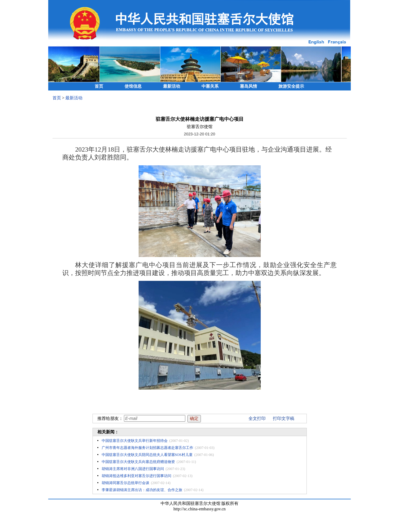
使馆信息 (133, 86)
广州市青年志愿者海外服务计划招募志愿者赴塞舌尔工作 (147, 448)
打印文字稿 (283, 418)
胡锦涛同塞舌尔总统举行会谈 (125, 483)
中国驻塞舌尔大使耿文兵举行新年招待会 (135, 441)
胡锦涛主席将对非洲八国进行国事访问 (133, 469)
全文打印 (257, 418)
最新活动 (171, 86)
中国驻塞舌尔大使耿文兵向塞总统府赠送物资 (138, 462)
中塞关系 (210, 86)
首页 (99, 86)
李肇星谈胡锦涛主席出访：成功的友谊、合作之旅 (142, 490)
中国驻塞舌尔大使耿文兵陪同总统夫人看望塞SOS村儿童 (147, 455)
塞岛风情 (248, 86)
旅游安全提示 (291, 86)
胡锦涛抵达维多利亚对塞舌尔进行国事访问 (136, 476)
